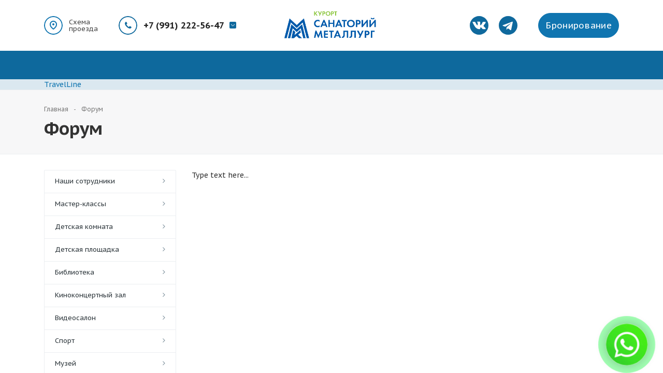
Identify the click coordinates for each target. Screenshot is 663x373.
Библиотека (74, 272)
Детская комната (84, 226)
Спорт (65, 340)
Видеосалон (75, 317)
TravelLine (62, 84)
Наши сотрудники (85, 181)
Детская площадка (87, 249)
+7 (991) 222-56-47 (183, 25)
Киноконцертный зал (90, 295)
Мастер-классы (80, 203)
